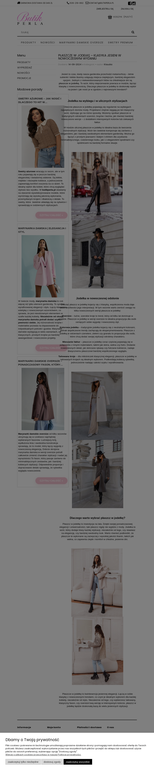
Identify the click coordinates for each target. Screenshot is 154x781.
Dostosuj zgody (52, 761)
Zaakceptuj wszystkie (78, 761)
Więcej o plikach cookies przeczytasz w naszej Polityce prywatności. (43, 754)
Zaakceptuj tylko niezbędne (23, 761)
